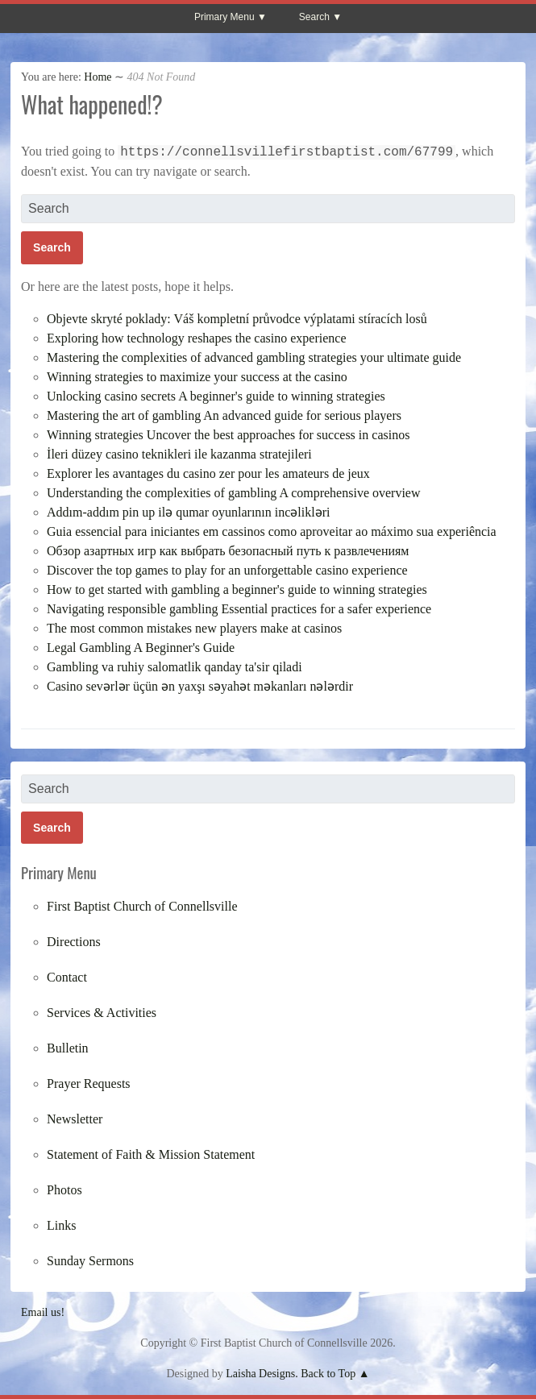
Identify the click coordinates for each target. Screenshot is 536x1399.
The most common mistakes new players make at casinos (194, 628)
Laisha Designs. (261, 1374)
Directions (74, 942)
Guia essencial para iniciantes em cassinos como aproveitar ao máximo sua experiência (272, 531)
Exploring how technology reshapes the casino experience (196, 338)
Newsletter (74, 1119)
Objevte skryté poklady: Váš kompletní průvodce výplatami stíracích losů (237, 319)
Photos (64, 1190)
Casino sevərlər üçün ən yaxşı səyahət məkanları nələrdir (200, 686)
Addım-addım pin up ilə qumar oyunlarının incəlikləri (188, 512)
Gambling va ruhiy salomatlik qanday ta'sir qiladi (174, 667)
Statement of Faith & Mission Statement (151, 1154)
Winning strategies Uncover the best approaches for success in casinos (228, 435)
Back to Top (328, 1374)
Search (314, 17)
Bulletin (68, 1048)
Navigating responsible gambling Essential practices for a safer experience (239, 609)
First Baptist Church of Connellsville (142, 906)
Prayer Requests (89, 1083)
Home (97, 77)
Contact (67, 977)
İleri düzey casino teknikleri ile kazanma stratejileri (179, 454)
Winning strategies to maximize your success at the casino (197, 377)
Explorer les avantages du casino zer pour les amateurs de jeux (208, 473)
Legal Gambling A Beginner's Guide (141, 647)
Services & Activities (101, 1012)
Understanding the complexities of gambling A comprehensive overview (233, 493)
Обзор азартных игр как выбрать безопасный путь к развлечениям (228, 551)
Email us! (42, 1312)
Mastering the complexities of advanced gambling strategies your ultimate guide (254, 357)
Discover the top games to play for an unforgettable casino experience (227, 570)
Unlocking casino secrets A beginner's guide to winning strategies (216, 396)
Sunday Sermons (90, 1261)
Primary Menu (224, 17)
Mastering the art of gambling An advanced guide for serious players (224, 415)
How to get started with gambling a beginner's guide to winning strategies (237, 589)
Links (61, 1225)
